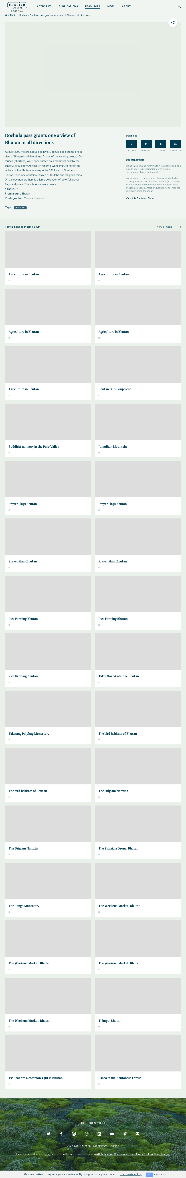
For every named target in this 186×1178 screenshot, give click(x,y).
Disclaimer (100, 1146)
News (111, 6)
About (126, 6)
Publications (68, 6)
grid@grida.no (160, 188)
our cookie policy (130, 1174)
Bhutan (23, 15)
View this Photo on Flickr (140, 198)
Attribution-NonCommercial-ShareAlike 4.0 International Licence (133, 1154)
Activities (44, 6)
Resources (92, 6)
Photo (13, 15)
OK (149, 1174)
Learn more (160, 1174)
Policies (114, 1146)
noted (48, 1154)
